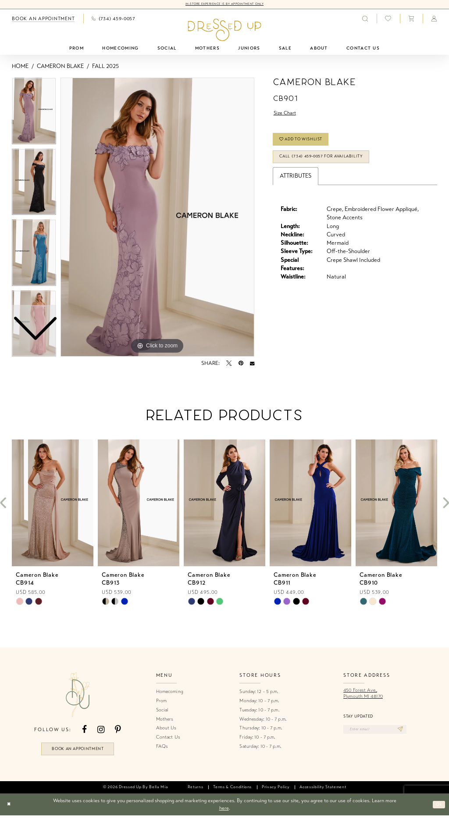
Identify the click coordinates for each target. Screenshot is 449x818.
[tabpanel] (157, 218)
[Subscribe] (410, 730)
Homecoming (169, 692)
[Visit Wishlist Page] (388, 19)
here (224, 810)
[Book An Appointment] (43, 19)
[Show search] (364, 19)
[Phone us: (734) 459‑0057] (113, 19)
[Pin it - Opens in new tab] (241, 364)
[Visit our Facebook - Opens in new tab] (84, 730)
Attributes (295, 183)
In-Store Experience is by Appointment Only (224, 5)
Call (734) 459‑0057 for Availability (330, 163)
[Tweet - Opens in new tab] (229, 364)
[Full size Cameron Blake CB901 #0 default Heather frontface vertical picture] (157, 218)
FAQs (162, 747)
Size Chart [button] (286, 114)
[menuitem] (43, 19)
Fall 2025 (105, 66)
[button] (411, 19)
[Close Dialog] (10, 807)
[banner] (224, 30)
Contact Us (168, 737)
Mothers (165, 719)
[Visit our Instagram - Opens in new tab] (100, 730)
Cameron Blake (60, 66)
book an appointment (77, 750)
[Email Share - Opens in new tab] (252, 364)
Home (20, 66)
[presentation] (52, 503)
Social (162, 710)
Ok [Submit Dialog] (438, 807)
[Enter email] (380, 730)
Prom (161, 701)
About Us (166, 729)
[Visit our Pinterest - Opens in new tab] (118, 730)
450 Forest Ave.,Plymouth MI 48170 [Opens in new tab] (363, 694)
